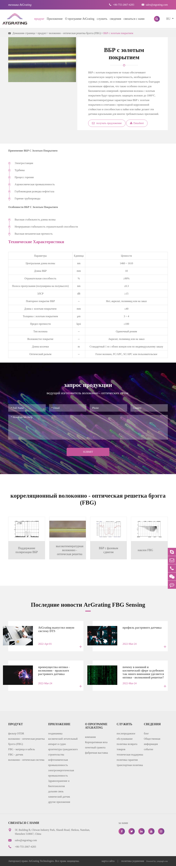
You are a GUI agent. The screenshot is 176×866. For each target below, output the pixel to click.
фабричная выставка (96, 752)
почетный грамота (95, 747)
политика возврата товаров (127, 747)
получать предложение (107, 123)
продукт (39, 18)
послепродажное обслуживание (126, 736)
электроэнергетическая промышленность (61, 773)
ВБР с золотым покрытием (118, 33)
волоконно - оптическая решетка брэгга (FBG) (75, 33)
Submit (88, 451)
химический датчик (59, 796)
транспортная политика (130, 765)
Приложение (55, 18)
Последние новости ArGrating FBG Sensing (88, 604)
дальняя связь (55, 791)
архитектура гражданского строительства (63, 752)
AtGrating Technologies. (41, 861)
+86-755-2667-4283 (121, 4)
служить (102, 18)
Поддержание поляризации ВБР (26, 550)
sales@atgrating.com (155, 4)
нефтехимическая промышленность (58, 762)
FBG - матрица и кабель (21, 749)
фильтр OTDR (16, 733)
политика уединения (132, 861)
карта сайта (108, 861)
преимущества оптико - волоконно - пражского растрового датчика (54, 669)
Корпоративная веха (96, 742)
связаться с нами (134, 18)
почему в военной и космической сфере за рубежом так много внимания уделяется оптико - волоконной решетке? (143, 669)
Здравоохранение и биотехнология (58, 783)
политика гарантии (127, 759)
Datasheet (137, 123)
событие (148, 749)
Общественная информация (152, 741)
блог (146, 733)
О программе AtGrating (79, 18)
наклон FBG (145, 550)
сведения (115, 18)
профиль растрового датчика (142, 627)
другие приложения (59, 802)
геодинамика (55, 733)
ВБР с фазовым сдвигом (108, 550)
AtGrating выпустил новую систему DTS (56, 629)
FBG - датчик (15, 754)
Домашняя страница (24, 33)
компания (90, 737)
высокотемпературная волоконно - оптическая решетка (69, 550)
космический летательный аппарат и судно (63, 741)
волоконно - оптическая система (26, 759)
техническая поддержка (130, 754)
